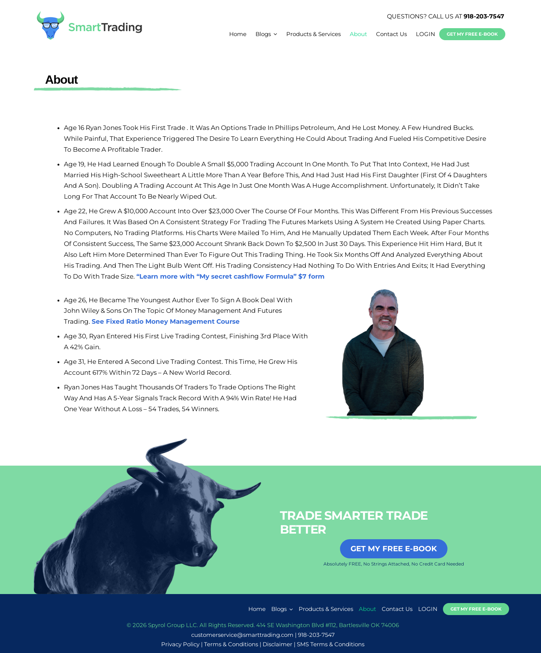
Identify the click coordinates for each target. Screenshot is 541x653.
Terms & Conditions (231, 644)
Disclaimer (277, 644)
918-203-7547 (484, 16)
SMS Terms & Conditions (330, 644)
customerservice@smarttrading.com (242, 634)
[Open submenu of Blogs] (290, 609)
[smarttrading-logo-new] (89, 13)
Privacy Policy (180, 644)
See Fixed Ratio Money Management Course (166, 321)
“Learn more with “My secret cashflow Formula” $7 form (230, 276)
